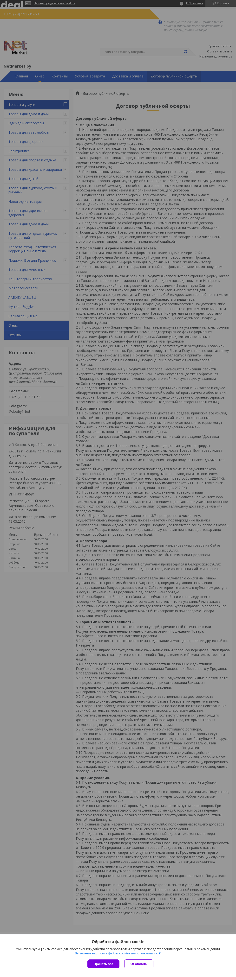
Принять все (103, 964)
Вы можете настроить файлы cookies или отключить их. (116, 953)
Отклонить (139, 964)
